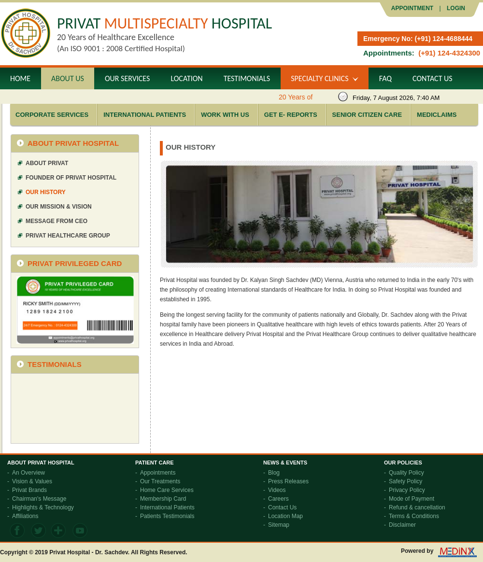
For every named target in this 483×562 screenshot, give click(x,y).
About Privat (47, 163)
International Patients (167, 507)
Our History (46, 192)
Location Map (285, 516)
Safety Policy (405, 481)
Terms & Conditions (414, 516)
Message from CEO (56, 221)
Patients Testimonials (167, 516)
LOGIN (455, 8)
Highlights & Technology (43, 507)
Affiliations (25, 516)
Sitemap (278, 524)
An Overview (28, 472)
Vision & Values (32, 481)
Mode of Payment (411, 498)
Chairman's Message (39, 498)
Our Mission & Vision (59, 206)
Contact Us (282, 507)
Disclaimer (402, 524)
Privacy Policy (407, 490)
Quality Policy (406, 472)
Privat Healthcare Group (68, 235)
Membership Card (163, 498)
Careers (278, 498)
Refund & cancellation (417, 507)
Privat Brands (29, 490)
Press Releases (288, 481)
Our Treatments (160, 481)
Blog (274, 472)
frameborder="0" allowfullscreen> (75, 408)
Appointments (157, 472)
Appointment (412, 8)
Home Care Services (167, 490)
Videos (276, 490)
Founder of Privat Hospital (71, 177)
